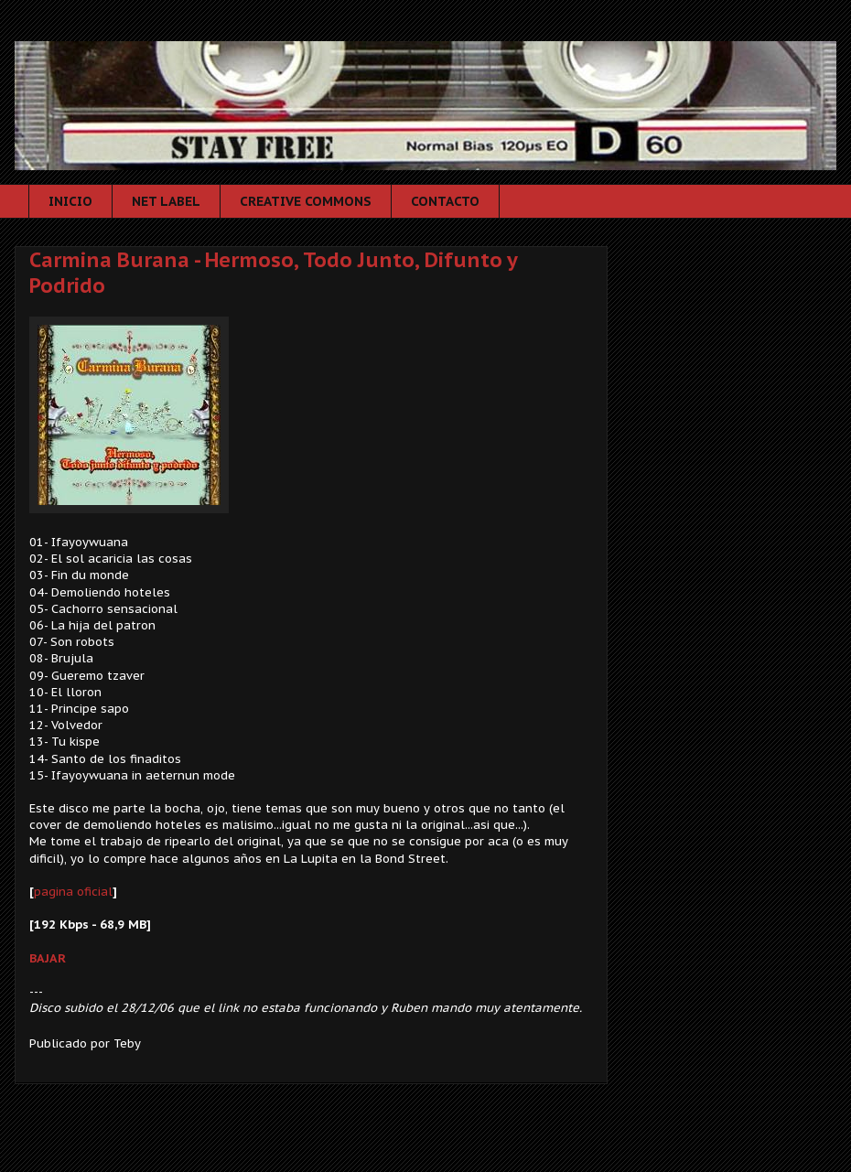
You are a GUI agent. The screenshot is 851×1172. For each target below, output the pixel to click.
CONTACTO (445, 201)
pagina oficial (73, 891)
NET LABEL (166, 201)
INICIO (70, 201)
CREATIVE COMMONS (306, 201)
